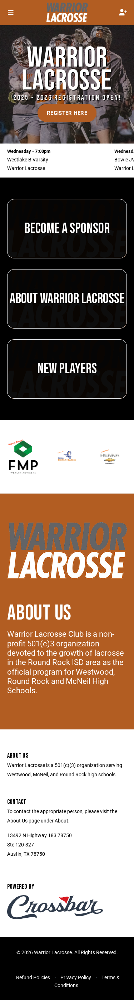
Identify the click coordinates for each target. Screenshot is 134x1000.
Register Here (67, 112)
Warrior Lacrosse (26, 168)
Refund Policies (33, 977)
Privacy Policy (75, 977)
